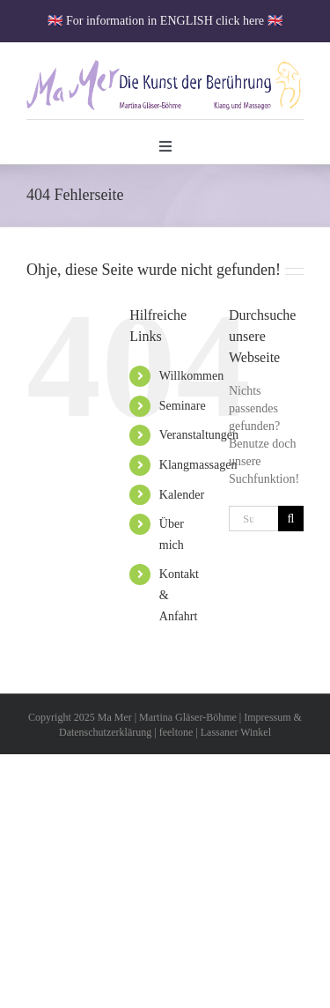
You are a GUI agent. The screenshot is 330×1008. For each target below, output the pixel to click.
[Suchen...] (253, 518)
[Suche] (291, 518)
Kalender (181, 494)
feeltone (176, 732)
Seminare (182, 405)
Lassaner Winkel (236, 732)
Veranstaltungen (198, 434)
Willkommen (191, 375)
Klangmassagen (198, 464)
